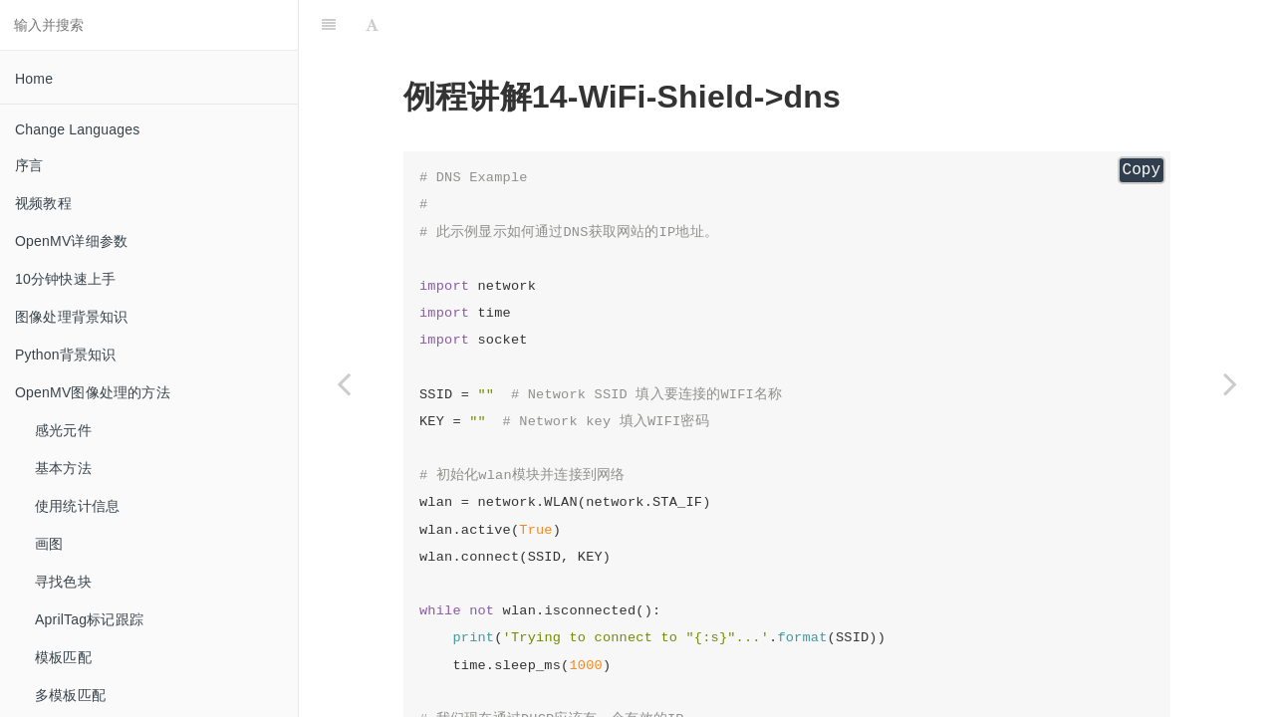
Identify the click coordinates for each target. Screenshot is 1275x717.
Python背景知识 (66, 354)
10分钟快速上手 (65, 279)
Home (34, 79)
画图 (49, 544)
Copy (1141, 170)
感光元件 (63, 430)
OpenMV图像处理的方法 (92, 392)
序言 (29, 165)
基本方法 (63, 468)
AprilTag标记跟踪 (89, 619)
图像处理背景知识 (71, 317)
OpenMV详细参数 (71, 241)
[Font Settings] (372, 25)
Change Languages (77, 129)
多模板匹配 (70, 695)
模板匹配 (63, 657)
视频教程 (43, 203)
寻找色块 (63, 582)
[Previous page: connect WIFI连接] (343, 383)
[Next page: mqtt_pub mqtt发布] (1230, 383)
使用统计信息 (77, 506)
